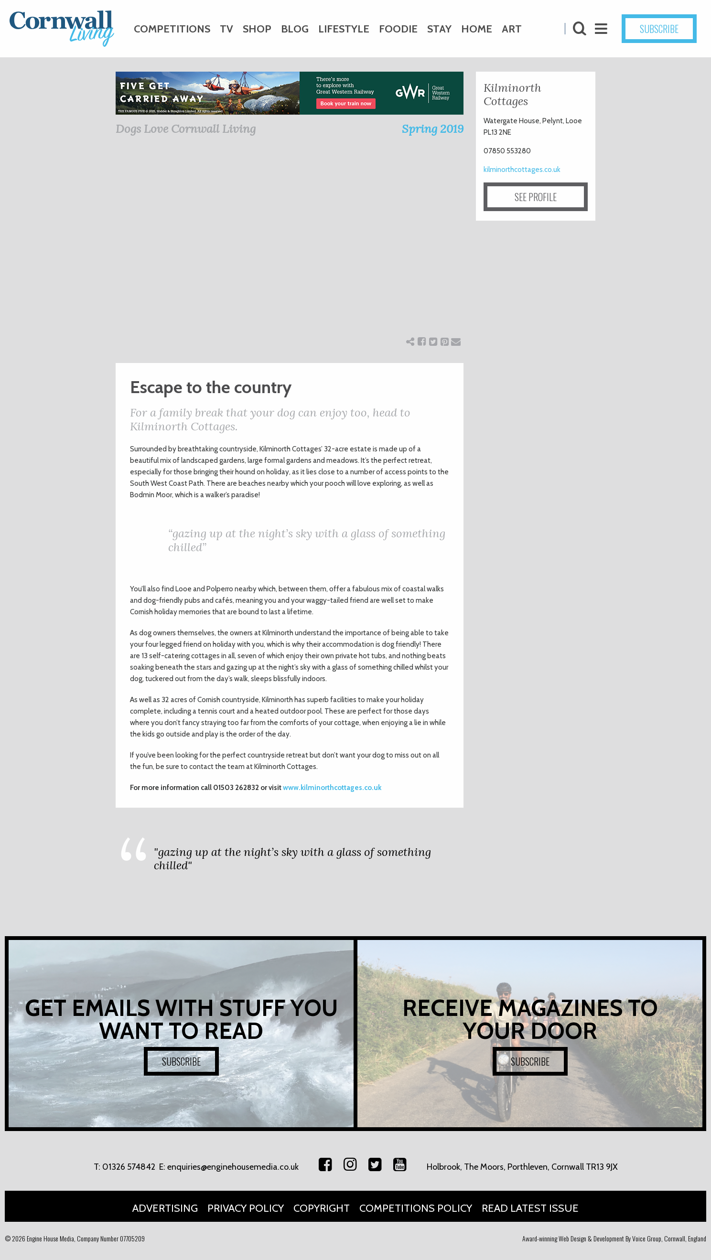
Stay (439, 28)
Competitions (172, 28)
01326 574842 (128, 1167)
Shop (257, 28)
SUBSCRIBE (659, 28)
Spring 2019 (432, 128)
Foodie (398, 28)
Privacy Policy (245, 1208)
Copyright (321, 1208)
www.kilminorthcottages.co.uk (332, 787)
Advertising (165, 1208)
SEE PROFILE (536, 197)
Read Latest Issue (530, 1208)
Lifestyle (343, 28)
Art (512, 28)
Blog (295, 28)
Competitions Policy (415, 1208)
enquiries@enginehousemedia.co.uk (233, 1167)
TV (226, 28)
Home (476, 28)
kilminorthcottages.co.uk (522, 169)
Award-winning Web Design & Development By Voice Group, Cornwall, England (614, 1238)
